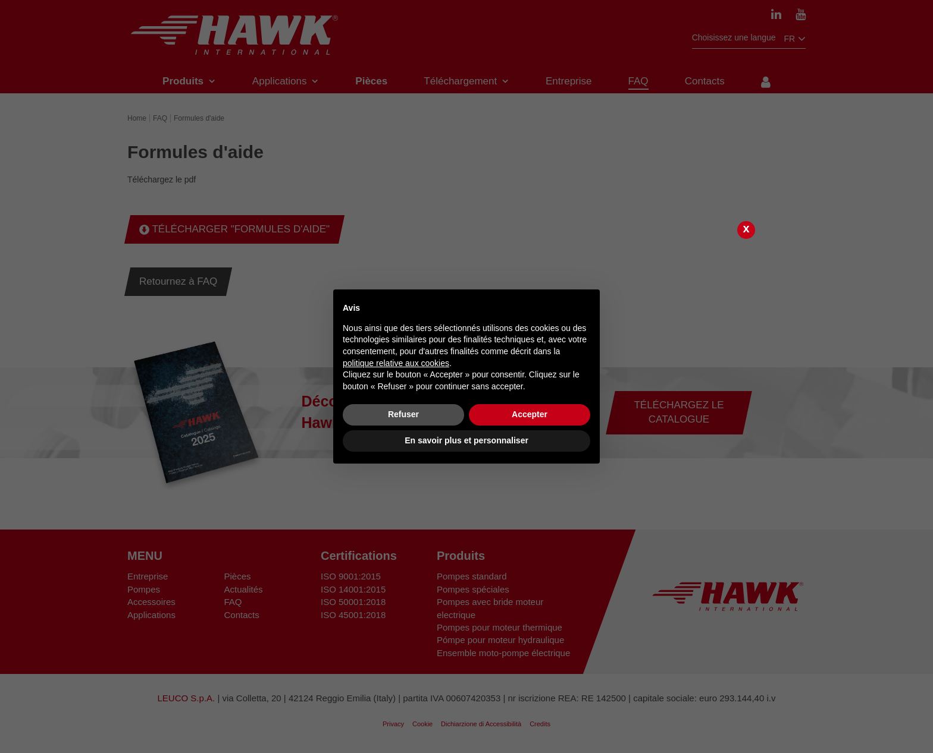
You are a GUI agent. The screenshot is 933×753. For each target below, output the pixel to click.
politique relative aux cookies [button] (396, 363)
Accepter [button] (529, 414)
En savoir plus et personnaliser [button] (466, 440)
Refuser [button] (403, 414)
